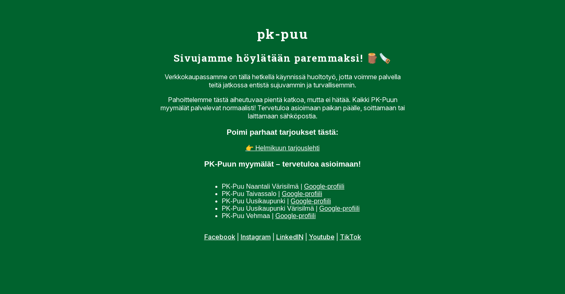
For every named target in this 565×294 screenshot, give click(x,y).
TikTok (350, 237)
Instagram (256, 237)
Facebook (219, 237)
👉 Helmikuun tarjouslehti (283, 148)
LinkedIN (290, 237)
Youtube (322, 237)
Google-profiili (324, 186)
